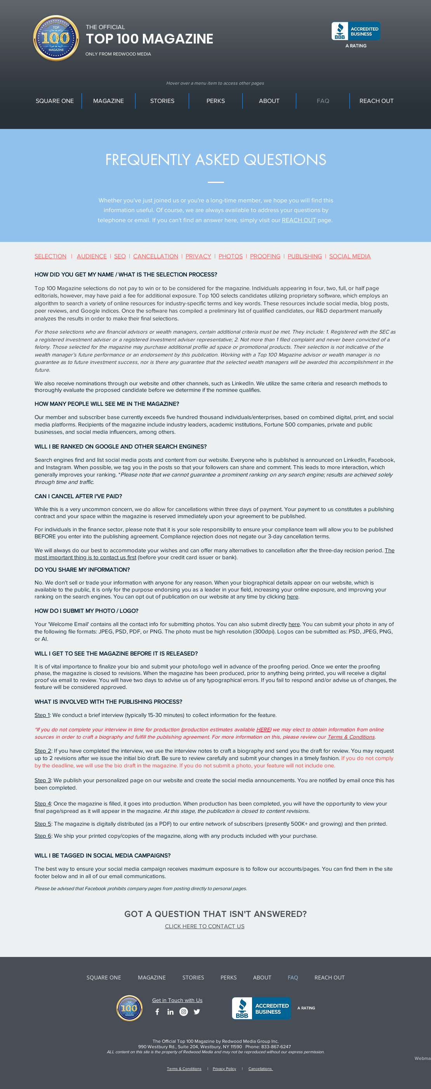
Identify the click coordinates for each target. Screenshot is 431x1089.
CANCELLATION (155, 256)
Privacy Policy (224, 1068)
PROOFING (265, 256)
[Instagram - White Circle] (183, 1011)
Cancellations (261, 1068)
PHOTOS (231, 256)
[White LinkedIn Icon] (170, 1011)
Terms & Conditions (351, 737)
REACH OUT (299, 220)
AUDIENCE (92, 256)
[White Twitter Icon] (197, 1011)
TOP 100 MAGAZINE (149, 39)
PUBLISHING (305, 256)
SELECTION (50, 256)
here (292, 596)
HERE (263, 729)
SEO (120, 256)
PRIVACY (198, 256)
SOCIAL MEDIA (350, 256)
